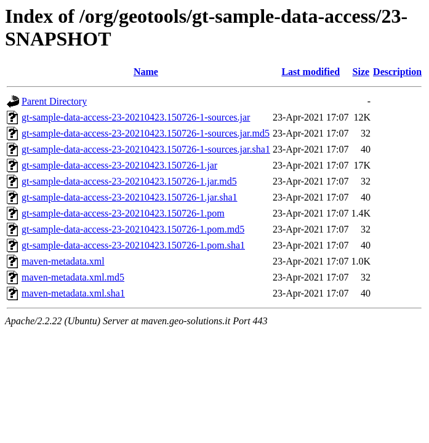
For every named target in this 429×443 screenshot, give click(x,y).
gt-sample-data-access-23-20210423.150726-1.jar (119, 165)
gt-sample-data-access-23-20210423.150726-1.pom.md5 (133, 229)
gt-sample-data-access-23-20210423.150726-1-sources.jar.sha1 (146, 149)
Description (397, 71)
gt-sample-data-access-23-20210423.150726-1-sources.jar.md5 (146, 133)
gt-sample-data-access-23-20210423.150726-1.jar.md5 (129, 181)
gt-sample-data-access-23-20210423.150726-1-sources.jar (136, 117)
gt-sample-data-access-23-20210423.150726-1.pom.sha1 (133, 245)
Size (361, 71)
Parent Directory (54, 101)
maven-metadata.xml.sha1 (73, 293)
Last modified (310, 71)
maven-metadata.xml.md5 (73, 277)
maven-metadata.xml (63, 261)
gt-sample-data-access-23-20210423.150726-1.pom (123, 213)
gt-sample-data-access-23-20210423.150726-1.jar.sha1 (130, 197)
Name (146, 71)
